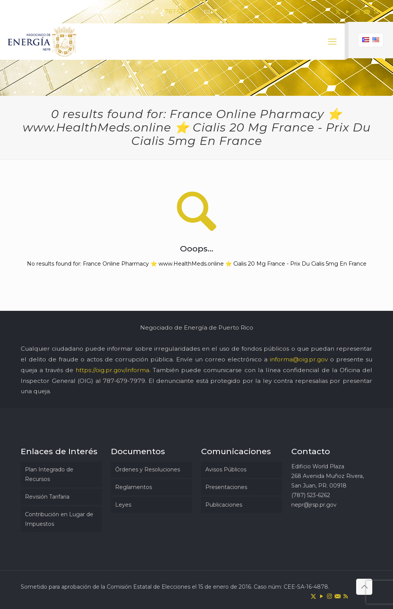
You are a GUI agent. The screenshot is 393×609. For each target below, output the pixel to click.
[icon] (367, 11)
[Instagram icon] (357, 11)
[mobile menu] (332, 41)
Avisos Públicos (225, 469)
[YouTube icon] (347, 11)
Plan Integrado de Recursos (49, 474)
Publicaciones (223, 504)
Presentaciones (226, 487)
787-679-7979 (124, 380)
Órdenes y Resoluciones (147, 469)
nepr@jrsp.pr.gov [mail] (233, 11)
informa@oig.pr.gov (299, 359)
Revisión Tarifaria (47, 496)
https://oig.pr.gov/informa (112, 370)
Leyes (123, 504)
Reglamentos (133, 487)
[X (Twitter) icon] (338, 11)
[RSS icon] (376, 11)
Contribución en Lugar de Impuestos (59, 519)
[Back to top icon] (364, 587)
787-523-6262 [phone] (182, 11)
